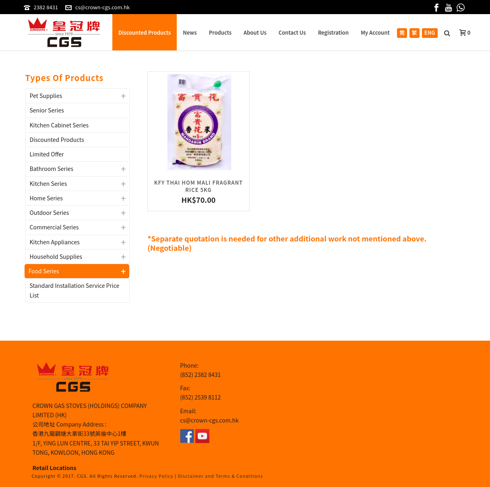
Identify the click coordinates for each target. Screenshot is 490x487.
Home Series (46, 198)
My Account (375, 32)
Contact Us (292, 32)
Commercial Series (54, 227)
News (189, 32)
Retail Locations (54, 468)
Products (220, 32)
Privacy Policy (156, 475)
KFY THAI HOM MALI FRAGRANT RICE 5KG (198, 186)
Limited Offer (47, 154)
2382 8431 (45, 7)
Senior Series (47, 110)
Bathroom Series (52, 168)
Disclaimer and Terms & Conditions (220, 475)
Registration (333, 32)
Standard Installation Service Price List (75, 290)
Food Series (44, 271)
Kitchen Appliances (55, 242)
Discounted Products (144, 32)
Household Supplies (56, 256)
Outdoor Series (49, 212)
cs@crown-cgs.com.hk (102, 7)
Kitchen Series (48, 183)
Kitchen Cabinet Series (59, 125)
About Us (255, 32)
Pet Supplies (46, 96)
